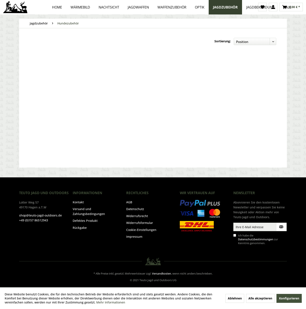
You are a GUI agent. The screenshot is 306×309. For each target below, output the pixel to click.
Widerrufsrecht (137, 216)
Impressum (134, 237)
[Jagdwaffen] (138, 7)
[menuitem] (262, 7)
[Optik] (200, 7)
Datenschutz (135, 209)
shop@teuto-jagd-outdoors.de (40, 215)
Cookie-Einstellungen (141, 230)
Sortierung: (222, 41)
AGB (129, 202)
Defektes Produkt (85, 221)
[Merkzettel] (262, 7)
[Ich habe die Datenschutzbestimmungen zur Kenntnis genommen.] (234, 235)
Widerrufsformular (139, 223)
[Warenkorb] (291, 7)
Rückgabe (80, 228)
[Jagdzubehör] (225, 7)
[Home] (57, 7)
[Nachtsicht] (108, 7)
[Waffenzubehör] (172, 7)
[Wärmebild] (80, 7)
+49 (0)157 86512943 (33, 220)
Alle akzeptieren (260, 298)
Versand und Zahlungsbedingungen (89, 211)
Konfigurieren (289, 298)
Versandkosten (161, 273)
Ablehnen (235, 298)
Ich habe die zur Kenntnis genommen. (258, 239)
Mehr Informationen (110, 302)
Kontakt (78, 202)
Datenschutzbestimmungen (255, 239)
